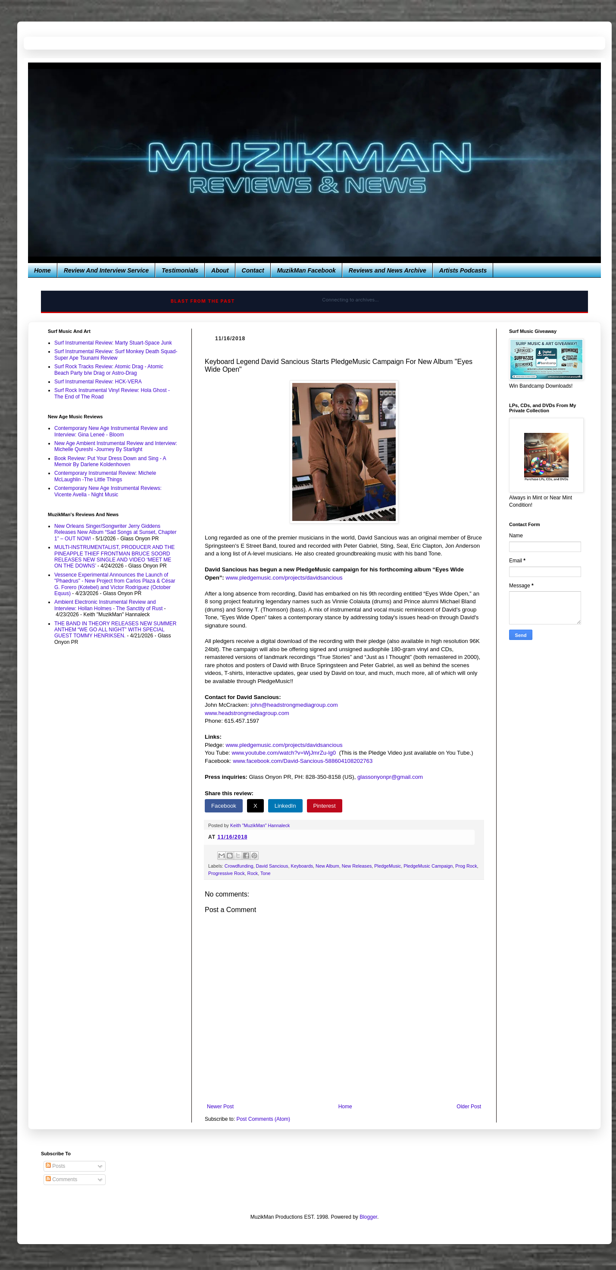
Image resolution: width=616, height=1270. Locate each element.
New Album (327, 866)
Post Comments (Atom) (263, 1119)
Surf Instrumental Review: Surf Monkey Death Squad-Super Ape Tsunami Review (115, 354)
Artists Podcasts (463, 270)
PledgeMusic (387, 866)
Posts (55, 1166)
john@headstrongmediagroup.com (294, 705)
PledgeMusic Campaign (428, 866)
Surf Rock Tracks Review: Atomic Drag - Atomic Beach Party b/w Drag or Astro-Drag (108, 370)
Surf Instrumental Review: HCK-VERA (98, 382)
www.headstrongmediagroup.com (247, 713)
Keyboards (302, 866)
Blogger (368, 1217)
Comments (61, 1179)
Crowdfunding (239, 866)
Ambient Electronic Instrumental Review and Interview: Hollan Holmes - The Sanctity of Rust (108, 605)
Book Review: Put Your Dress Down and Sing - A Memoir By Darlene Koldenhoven (110, 461)
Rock (252, 873)
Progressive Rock (226, 873)
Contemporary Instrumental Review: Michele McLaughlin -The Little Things (105, 476)
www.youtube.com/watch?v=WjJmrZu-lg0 (284, 752)
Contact (253, 270)
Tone (265, 873)
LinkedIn (285, 806)
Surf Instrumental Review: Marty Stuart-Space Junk (113, 343)
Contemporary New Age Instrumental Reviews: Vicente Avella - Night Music (108, 491)
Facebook (223, 806)
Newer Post (220, 1107)
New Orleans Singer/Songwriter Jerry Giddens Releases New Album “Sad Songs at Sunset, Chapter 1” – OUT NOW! (115, 532)
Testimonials (180, 270)
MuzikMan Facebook (306, 270)
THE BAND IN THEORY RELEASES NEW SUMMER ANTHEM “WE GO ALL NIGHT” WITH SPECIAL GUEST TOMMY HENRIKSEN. (115, 630)
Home (42, 270)
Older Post (469, 1107)
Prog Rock (466, 866)
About (219, 270)
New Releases (357, 866)
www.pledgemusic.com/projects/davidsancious (283, 577)
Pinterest (324, 806)
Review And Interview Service (106, 270)
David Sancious (272, 866)
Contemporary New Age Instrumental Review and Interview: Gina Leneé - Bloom (111, 431)
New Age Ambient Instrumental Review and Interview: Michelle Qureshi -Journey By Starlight (115, 446)
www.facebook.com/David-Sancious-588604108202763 (302, 761)
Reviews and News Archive (387, 270)
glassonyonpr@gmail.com (390, 777)
